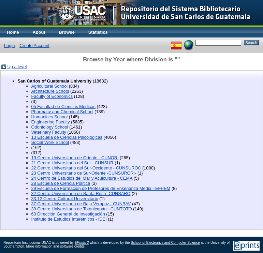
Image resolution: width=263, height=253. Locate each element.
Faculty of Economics (52, 96)
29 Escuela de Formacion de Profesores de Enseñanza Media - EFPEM (101, 188)
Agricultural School (49, 86)
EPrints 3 (82, 242)
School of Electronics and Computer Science (165, 242)
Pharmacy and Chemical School (62, 111)
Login (9, 45)
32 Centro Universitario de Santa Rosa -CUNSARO (81, 193)
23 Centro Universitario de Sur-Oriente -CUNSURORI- (83, 173)
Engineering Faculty (50, 121)
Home (13, 32)
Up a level (17, 66)
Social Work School (50, 142)
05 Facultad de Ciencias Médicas (63, 106)
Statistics (98, 32)
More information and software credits (55, 246)
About (39, 32)
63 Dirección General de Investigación (68, 214)
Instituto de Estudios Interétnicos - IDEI (69, 219)
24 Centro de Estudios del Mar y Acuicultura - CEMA (82, 178)
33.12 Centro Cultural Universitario (64, 198)
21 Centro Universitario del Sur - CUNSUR (72, 162)
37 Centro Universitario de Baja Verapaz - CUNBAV (81, 203)
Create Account (34, 45)
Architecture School (50, 91)
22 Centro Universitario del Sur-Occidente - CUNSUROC (86, 167)
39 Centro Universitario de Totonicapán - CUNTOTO (81, 208)
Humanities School (49, 116)
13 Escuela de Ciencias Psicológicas (66, 137)
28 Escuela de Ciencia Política (60, 183)
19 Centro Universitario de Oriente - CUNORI (75, 157)
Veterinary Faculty (48, 132)
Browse (67, 32)
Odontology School (49, 127)
